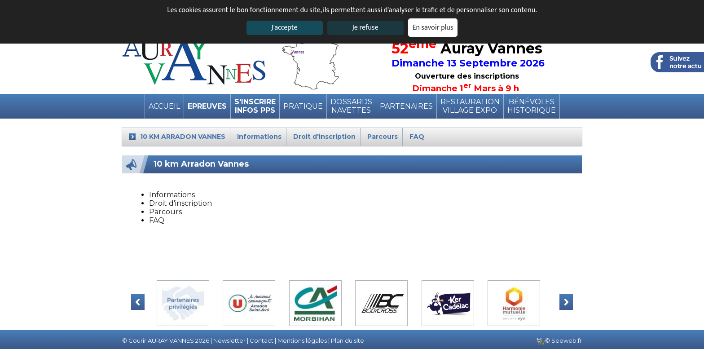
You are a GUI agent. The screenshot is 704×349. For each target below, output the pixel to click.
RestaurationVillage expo (470, 106)
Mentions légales (302, 340)
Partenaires (406, 106)
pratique (303, 106)
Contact (261, 340)
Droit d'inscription (180, 203)
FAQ (156, 220)
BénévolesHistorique (531, 106)
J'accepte (284, 28)
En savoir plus (433, 28)
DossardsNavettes (351, 106)
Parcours (165, 212)
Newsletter (229, 340)
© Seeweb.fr (559, 340)
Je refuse (365, 28)
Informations (172, 194)
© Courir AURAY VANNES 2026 (165, 340)
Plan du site (347, 340)
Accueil (164, 106)
